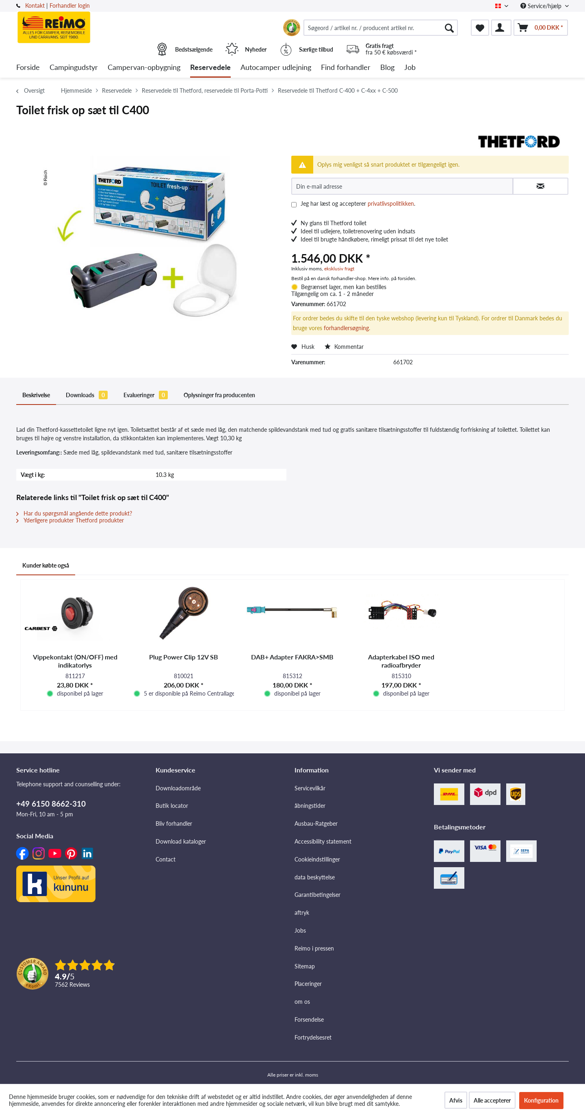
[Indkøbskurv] (541, 28)
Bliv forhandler (174, 823)
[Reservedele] (210, 68)
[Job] (410, 68)
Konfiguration (541, 1100)
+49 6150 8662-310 (51, 803)
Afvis (455, 1100)
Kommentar (344, 346)
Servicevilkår (310, 788)
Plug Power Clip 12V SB (183, 657)
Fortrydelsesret (313, 1037)
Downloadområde (178, 788)
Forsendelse (309, 1019)
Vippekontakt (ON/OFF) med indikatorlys (75, 661)
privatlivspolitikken (391, 203)
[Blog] (387, 68)
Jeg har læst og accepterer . (358, 203)
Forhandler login (70, 5)
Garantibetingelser (317, 894)
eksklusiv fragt (339, 268)
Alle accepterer (492, 1100)
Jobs (300, 930)
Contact (166, 859)
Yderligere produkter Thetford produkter (70, 520)
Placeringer (308, 983)
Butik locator (172, 805)
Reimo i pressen (314, 948)
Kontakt (35, 5)
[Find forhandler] (345, 68)
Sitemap (305, 966)
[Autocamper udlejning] (275, 68)
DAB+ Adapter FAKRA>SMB (292, 657)
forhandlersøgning (346, 327)
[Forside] (28, 68)
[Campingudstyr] (74, 68)
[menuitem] (380, 28)
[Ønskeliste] (480, 28)
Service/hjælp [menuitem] (541, 5)
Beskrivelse (36, 395)
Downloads (87, 395)
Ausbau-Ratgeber (316, 823)
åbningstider (310, 805)
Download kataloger (181, 841)
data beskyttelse (315, 877)
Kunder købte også (45, 565)
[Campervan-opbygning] (144, 68)
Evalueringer (146, 395)
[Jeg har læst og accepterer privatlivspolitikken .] (294, 205)
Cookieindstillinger (317, 859)
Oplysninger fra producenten (219, 395)
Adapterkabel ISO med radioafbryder (401, 661)
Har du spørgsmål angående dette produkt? (74, 513)
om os (302, 1001)
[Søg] (449, 28)
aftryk (302, 912)
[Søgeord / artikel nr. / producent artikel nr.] (380, 28)
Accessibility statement (323, 841)
